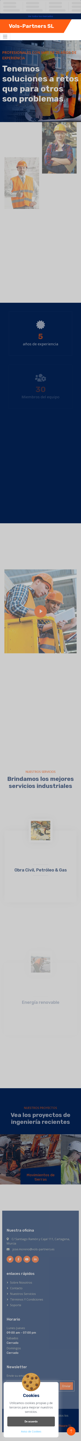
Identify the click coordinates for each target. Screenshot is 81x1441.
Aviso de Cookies (31, 1431)
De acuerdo (31, 1421)
